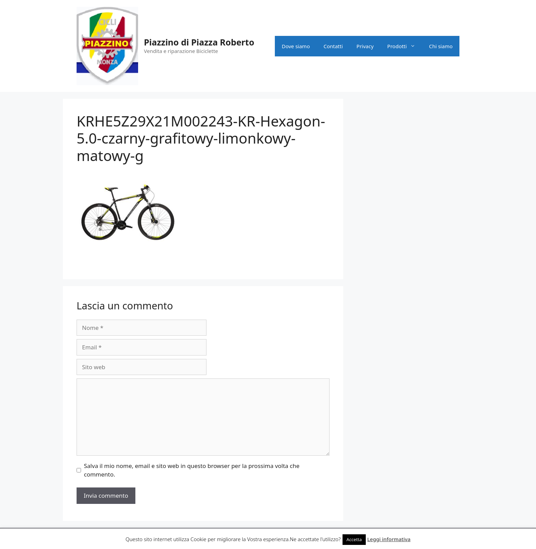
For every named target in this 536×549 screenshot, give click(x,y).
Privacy (365, 46)
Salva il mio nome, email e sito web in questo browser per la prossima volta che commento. (192, 470)
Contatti (333, 46)
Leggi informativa (389, 539)
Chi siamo (441, 46)
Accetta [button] (354, 539)
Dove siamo (296, 46)
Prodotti (404, 46)
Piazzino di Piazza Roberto (199, 42)
